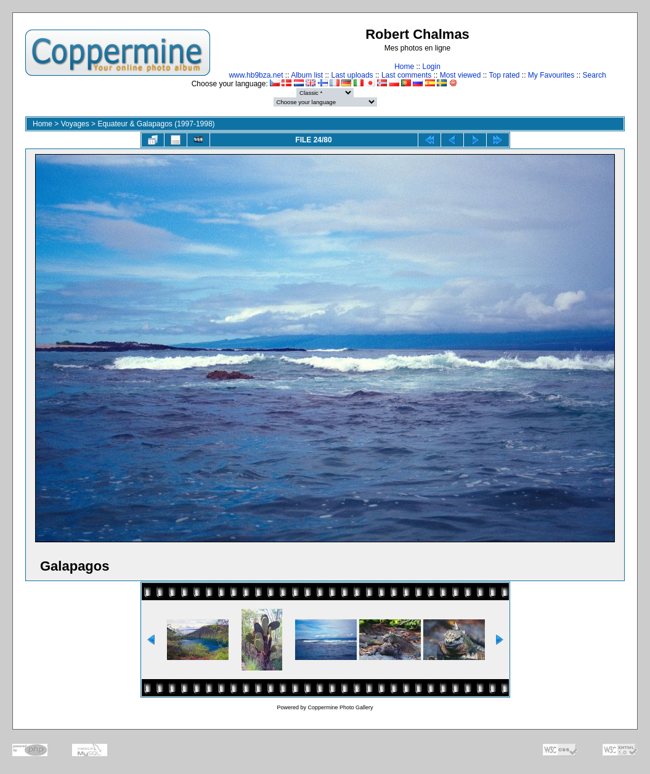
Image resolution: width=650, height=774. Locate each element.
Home (404, 66)
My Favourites (551, 75)
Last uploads (352, 75)
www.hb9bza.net (256, 75)
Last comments (406, 75)
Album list (307, 75)
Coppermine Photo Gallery (340, 707)
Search (594, 75)
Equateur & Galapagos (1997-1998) (155, 124)
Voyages (75, 124)
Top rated (504, 75)
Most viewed (460, 75)
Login (431, 66)
